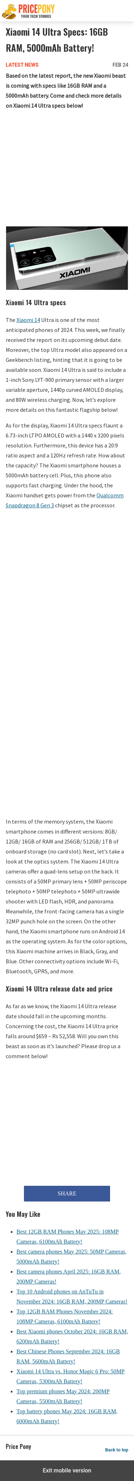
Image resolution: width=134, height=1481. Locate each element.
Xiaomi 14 (28, 319)
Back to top (116, 1449)
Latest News (22, 65)
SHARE (67, 1193)
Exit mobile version (67, 1470)
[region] (67, 169)
